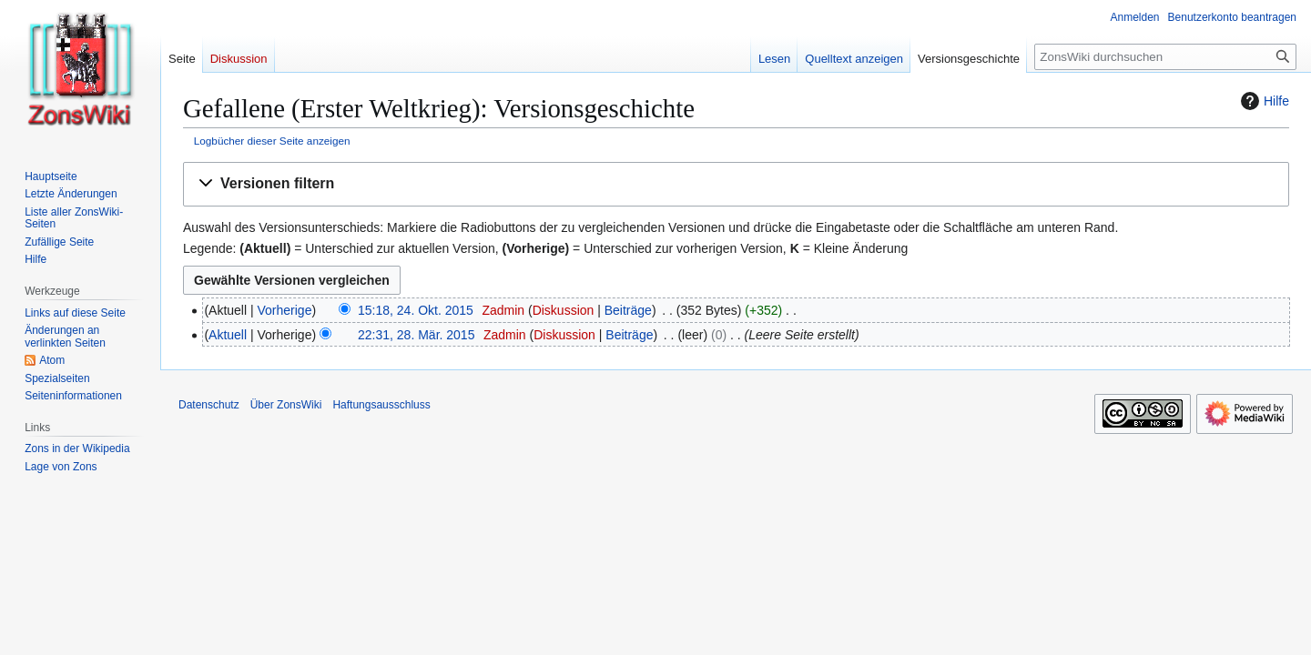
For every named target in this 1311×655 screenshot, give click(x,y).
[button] (736, 184)
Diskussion (564, 310)
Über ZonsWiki (286, 404)
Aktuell (227, 335)
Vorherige (285, 310)
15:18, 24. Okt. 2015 (415, 310)
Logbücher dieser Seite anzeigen (272, 140)
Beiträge (628, 310)
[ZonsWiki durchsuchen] (1165, 57)
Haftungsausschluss (381, 404)
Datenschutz (208, 404)
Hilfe (1262, 101)
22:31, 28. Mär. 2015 (416, 335)
